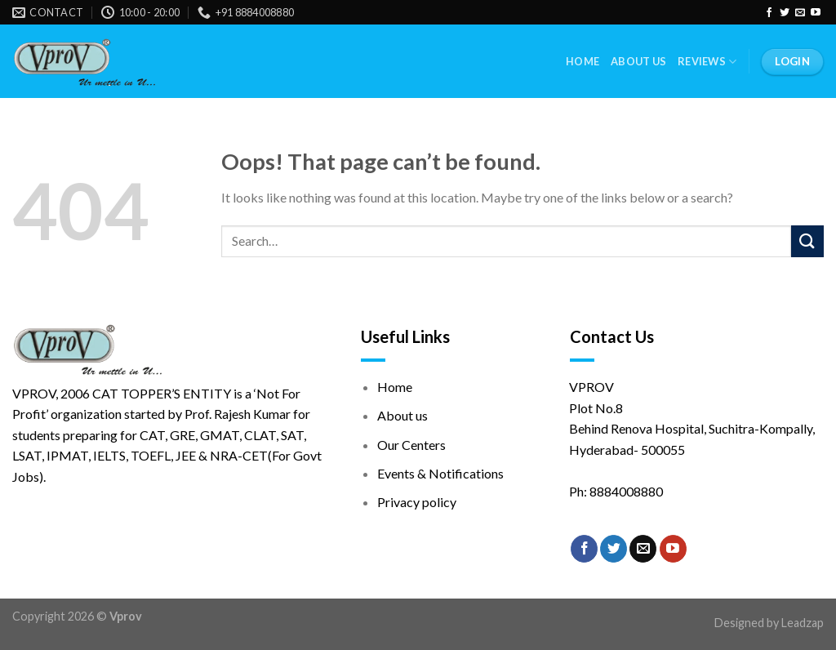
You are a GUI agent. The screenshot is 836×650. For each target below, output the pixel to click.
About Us (638, 61)
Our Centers (411, 444)
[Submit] (807, 241)
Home (582, 61)
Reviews (707, 61)
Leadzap (802, 623)
